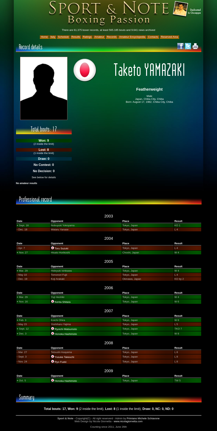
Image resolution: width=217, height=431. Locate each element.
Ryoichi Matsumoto (66, 329)
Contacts (153, 36)
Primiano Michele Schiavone (143, 418)
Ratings (87, 36)
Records (112, 36)
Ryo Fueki (60, 361)
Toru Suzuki (61, 248)
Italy (52, 36)
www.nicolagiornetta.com (128, 421)
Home (44, 36)
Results (75, 36)
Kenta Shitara (63, 301)
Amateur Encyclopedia (132, 36)
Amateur (99, 36)
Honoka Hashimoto (66, 334)
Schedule (63, 36)
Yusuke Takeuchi (64, 357)
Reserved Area (169, 36)
